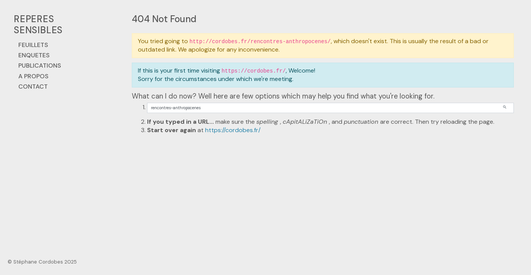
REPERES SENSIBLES (38, 24)
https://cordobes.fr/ (233, 130)
